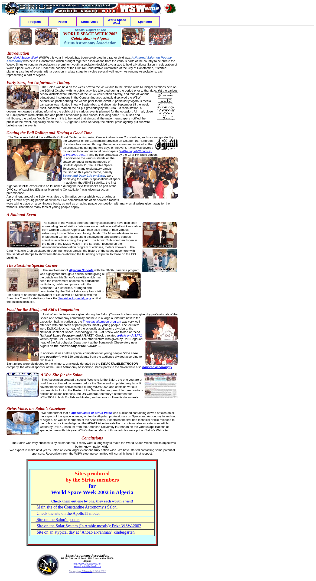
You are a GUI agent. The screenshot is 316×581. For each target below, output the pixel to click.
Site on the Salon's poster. (58, 519)
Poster (62, 21)
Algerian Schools (81, 270)
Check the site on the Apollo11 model (68, 513)
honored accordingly (157, 367)
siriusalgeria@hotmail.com (87, 566)
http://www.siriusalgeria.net (87, 563)
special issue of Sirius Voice (91, 413)
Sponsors (145, 21)
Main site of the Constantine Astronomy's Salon (76, 507)
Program (34, 21)
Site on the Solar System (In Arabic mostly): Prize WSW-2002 (89, 526)
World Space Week (117, 21)
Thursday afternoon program (102, 321)
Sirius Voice (89, 21)
